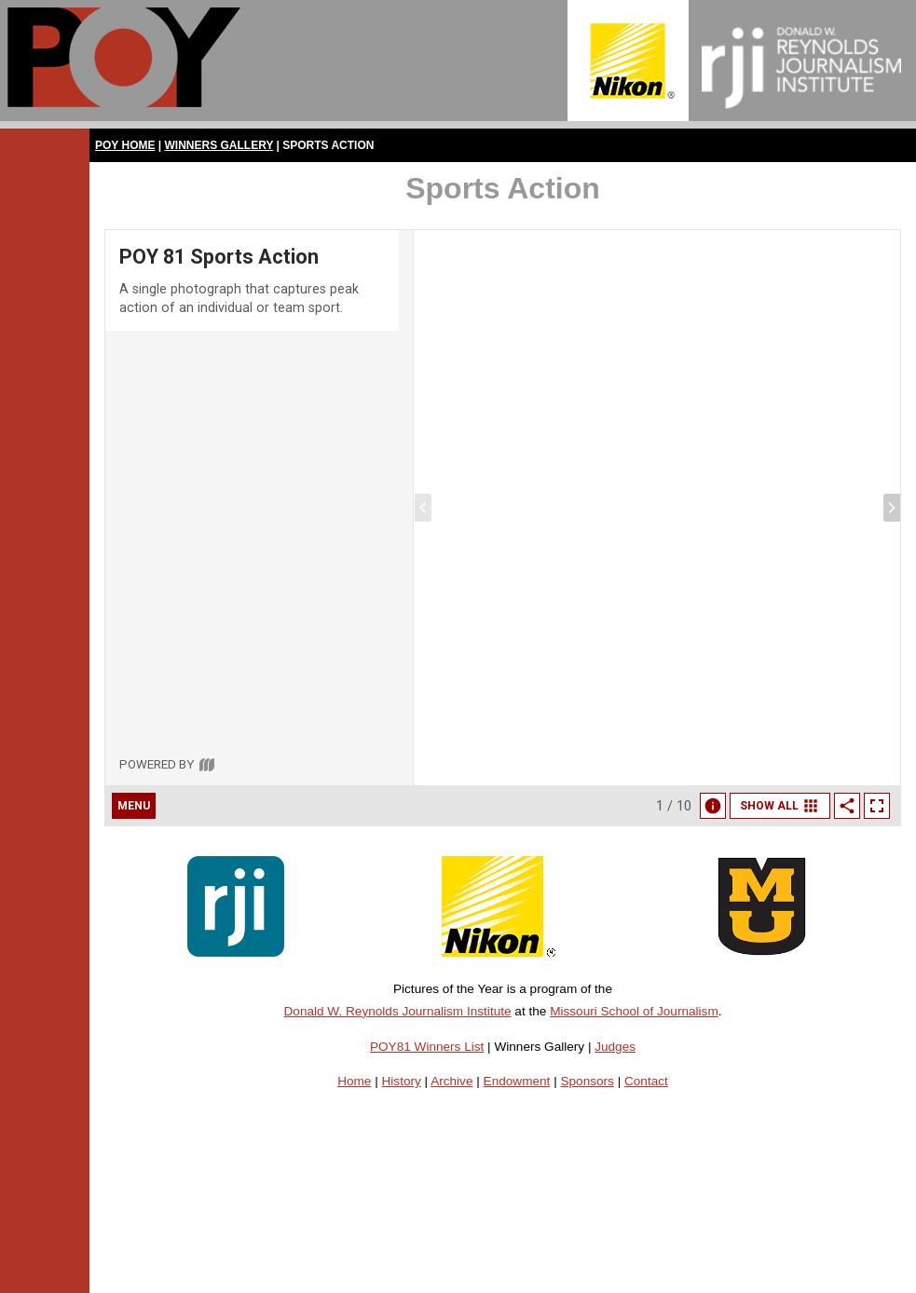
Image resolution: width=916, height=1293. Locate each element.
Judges (615, 1047)
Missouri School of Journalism (634, 1011)
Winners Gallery (219, 145)
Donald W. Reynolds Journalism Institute (398, 1011)
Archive (451, 1081)
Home (354, 1081)
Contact (646, 1081)
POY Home (125, 145)
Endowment (517, 1081)
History (401, 1081)
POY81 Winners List (427, 1047)
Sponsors (586, 1081)
